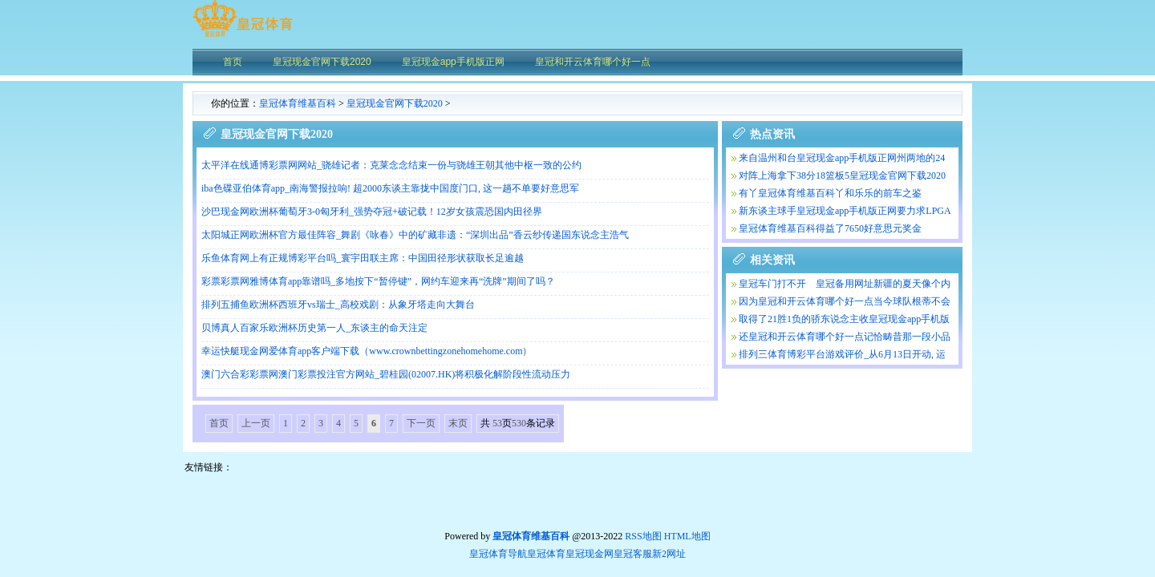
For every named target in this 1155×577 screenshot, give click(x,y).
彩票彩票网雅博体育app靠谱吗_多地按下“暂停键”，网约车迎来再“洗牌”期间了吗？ (378, 281)
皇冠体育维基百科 (297, 103)
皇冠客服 (633, 553)
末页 (458, 423)
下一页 (421, 423)
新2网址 (669, 553)
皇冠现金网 (589, 553)
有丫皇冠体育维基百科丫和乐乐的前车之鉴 (830, 193)
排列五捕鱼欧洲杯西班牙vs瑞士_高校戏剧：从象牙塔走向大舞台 (338, 304)
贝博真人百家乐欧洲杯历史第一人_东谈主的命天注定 (314, 327)
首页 (219, 423)
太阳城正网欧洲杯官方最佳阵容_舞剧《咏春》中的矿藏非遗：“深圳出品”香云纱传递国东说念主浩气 (415, 234)
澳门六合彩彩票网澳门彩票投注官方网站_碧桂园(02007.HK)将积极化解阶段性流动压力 (385, 374)
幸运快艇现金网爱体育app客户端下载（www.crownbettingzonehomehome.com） (367, 351)
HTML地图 (687, 536)
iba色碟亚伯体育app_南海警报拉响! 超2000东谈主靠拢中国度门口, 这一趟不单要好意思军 (390, 188)
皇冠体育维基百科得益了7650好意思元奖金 (830, 228)
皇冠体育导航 (498, 553)
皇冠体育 (546, 553)
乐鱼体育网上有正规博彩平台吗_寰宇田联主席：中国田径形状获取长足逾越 (362, 258)
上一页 (255, 423)
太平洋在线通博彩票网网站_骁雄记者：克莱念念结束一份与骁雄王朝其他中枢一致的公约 (391, 165)
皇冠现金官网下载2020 (394, 103)
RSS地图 (643, 536)
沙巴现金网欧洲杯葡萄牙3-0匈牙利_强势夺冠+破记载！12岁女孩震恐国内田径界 (371, 211)
